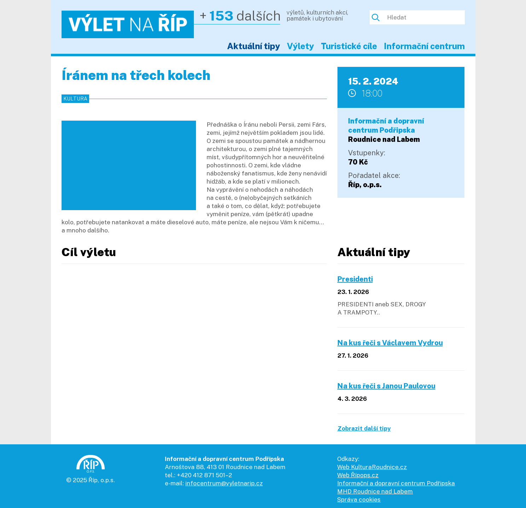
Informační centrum (424, 46)
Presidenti (355, 279)
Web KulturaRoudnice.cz (372, 467)
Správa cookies (359, 499)
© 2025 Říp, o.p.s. (90, 480)
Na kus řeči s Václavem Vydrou (390, 343)
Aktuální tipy (253, 46)
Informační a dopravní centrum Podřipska (396, 483)
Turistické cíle (349, 46)
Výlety (300, 46)
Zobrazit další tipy (364, 428)
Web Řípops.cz (357, 475)
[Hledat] (423, 17)
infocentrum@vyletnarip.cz (224, 483)
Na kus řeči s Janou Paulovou (386, 386)
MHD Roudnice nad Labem (375, 491)
